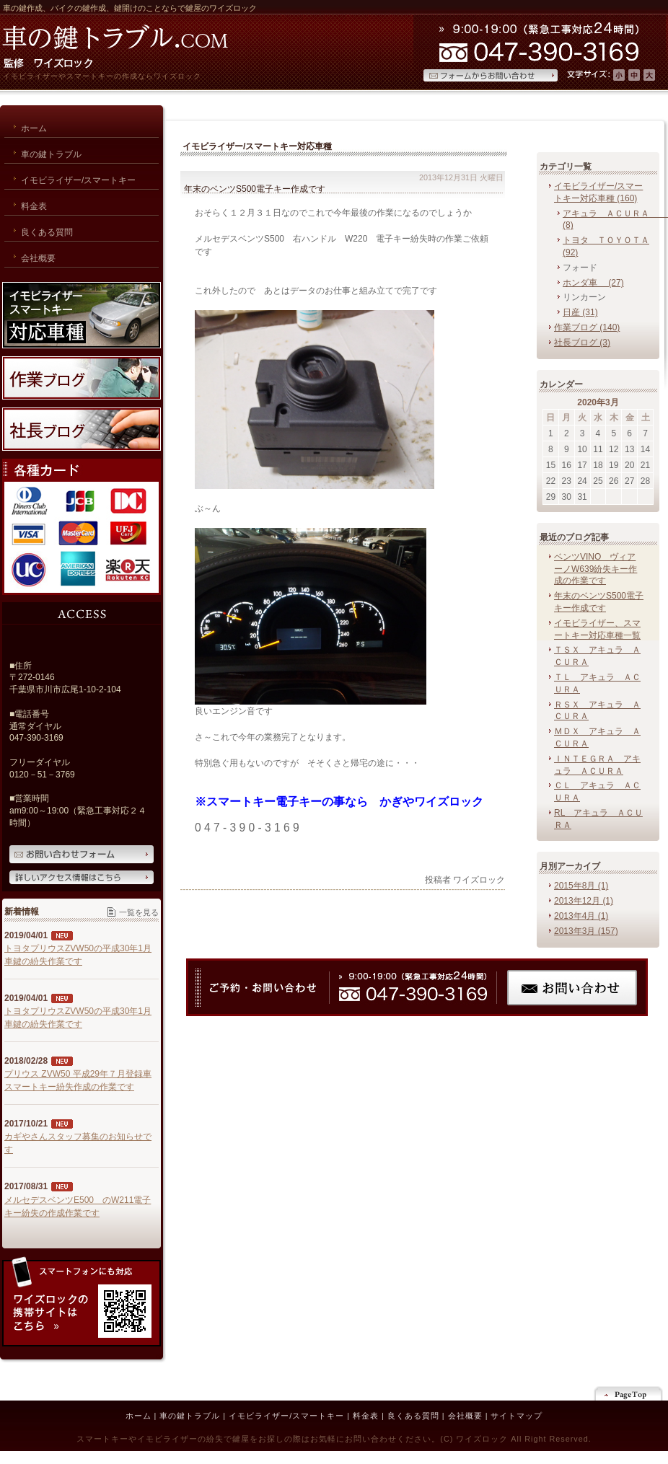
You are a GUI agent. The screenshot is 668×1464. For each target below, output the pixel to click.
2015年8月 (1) (581, 886)
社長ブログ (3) (582, 343)
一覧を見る (139, 912)
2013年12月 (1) (583, 901)
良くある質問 (413, 1415)
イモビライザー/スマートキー (286, 1415)
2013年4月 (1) (581, 916)
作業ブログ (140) (587, 327)
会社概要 (465, 1415)
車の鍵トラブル (189, 1415)
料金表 (366, 1415)
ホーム (138, 1415)
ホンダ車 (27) (593, 283)
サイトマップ (516, 1415)
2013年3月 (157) (586, 931)
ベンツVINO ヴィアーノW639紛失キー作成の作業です (595, 569)
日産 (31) (580, 312)
